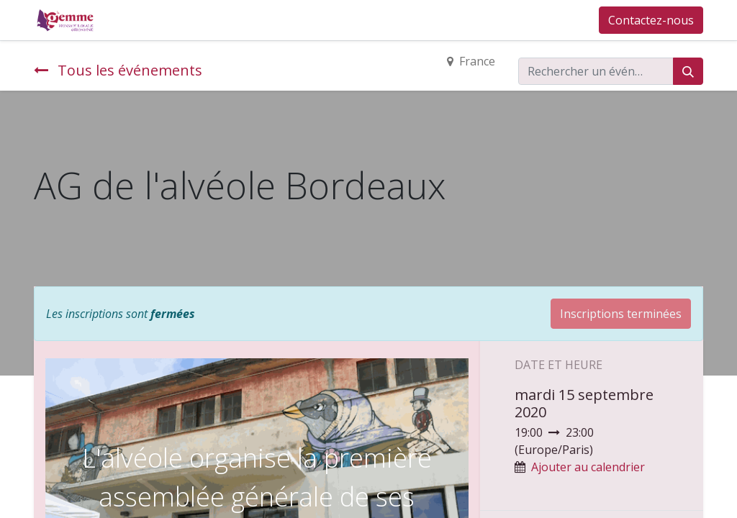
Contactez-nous (651, 20)
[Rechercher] (688, 71)
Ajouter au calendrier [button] (588, 467)
